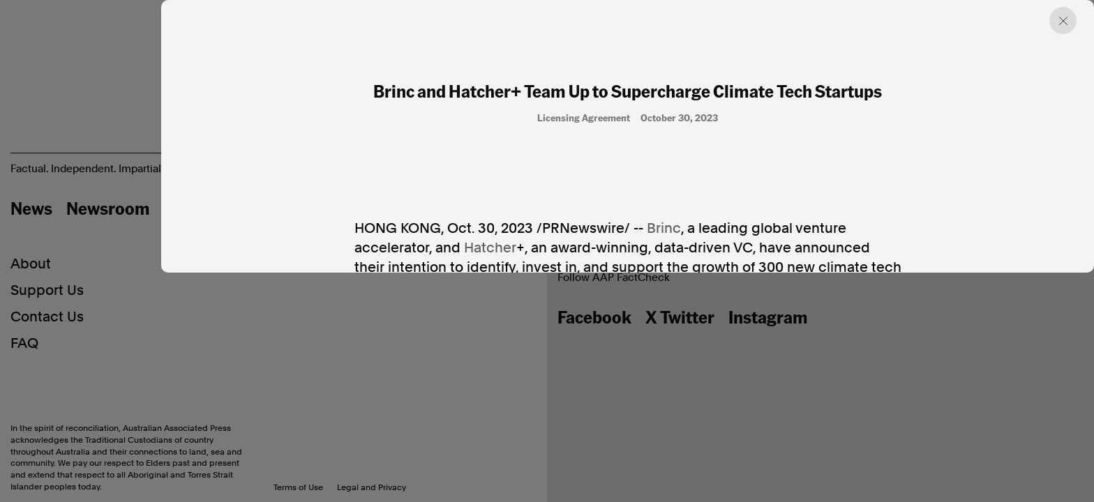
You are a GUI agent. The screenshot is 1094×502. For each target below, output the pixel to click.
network (778, 490)
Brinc (664, 228)
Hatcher (490, 248)
